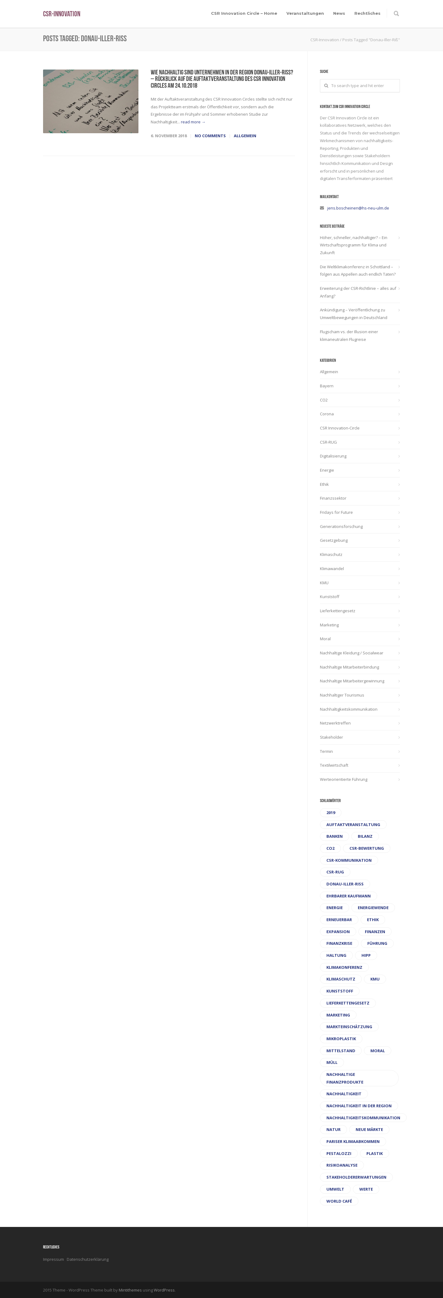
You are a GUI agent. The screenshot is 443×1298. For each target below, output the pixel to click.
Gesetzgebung (334, 540)
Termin (326, 751)
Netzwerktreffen (335, 723)
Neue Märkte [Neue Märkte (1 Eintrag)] (369, 1129)
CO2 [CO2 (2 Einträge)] (330, 848)
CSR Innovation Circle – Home (244, 13)
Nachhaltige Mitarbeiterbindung (349, 667)
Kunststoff (329, 596)
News (339, 13)
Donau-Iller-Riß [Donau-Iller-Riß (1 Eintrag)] (345, 884)
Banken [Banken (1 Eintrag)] (334, 836)
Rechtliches (367, 13)
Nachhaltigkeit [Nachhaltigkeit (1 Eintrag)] (343, 1093)
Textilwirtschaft (334, 765)
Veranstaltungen (305, 13)
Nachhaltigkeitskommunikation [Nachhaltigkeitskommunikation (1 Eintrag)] (363, 1117)
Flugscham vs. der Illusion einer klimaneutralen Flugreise (349, 335)
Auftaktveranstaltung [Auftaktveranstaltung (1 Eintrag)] (353, 824)
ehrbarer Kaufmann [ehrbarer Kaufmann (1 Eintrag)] (348, 896)
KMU (324, 582)
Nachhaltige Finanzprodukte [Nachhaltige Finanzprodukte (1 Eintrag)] (344, 1078)
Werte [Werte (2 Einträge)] (366, 1189)
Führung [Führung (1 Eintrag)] (377, 943)
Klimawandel (332, 568)
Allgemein (245, 135)
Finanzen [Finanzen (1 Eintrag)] (375, 931)
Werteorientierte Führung (343, 779)
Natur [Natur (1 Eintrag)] (333, 1129)
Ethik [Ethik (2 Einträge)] (373, 919)
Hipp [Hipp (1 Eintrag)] (366, 955)
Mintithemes (130, 1290)
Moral (325, 638)
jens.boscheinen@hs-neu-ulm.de (358, 208)
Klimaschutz (331, 554)
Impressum (54, 1259)
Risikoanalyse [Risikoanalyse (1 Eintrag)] (341, 1165)
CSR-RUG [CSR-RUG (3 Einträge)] (335, 872)
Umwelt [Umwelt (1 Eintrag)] (335, 1189)
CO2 (324, 400)
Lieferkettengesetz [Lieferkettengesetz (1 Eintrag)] (347, 1003)
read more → (193, 122)
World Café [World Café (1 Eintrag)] (339, 1201)
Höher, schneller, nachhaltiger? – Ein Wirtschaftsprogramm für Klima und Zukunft (353, 245)
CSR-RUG (328, 442)
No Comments (210, 135)
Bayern (326, 386)
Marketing (329, 625)
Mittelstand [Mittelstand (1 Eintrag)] (340, 1050)
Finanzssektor (333, 498)
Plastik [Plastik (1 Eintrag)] (374, 1153)
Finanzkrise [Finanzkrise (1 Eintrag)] (339, 943)
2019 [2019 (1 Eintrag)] (330, 812)
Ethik (324, 484)
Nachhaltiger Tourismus (342, 695)
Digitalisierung (333, 456)
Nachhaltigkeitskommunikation (348, 709)
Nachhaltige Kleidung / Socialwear (351, 653)
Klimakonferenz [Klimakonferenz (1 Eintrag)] (344, 967)
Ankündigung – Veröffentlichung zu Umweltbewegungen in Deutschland (353, 313)
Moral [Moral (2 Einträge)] (377, 1050)
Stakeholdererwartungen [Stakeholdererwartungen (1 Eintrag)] (356, 1177)
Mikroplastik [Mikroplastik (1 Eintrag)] (341, 1038)
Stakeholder (331, 737)
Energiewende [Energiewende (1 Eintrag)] (373, 907)
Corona (327, 414)
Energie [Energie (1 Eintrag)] (334, 907)
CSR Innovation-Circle (340, 428)
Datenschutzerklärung (88, 1259)
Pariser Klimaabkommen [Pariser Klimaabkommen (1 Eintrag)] (353, 1141)
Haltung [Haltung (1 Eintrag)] (336, 955)
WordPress (164, 1290)
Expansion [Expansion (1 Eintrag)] (338, 931)
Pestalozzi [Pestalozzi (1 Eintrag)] (338, 1153)
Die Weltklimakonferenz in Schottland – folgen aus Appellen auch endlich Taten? (358, 270)
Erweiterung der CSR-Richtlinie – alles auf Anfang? (358, 292)
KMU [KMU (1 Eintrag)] (375, 979)
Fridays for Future (336, 512)
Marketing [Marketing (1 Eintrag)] (338, 1015)
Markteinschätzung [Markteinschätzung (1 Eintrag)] (349, 1026)
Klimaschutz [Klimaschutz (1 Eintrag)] (340, 979)
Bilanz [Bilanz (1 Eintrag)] (365, 836)
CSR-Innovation (61, 14)
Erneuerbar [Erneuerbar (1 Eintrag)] (339, 919)
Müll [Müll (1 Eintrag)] (331, 1062)
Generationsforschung (341, 526)
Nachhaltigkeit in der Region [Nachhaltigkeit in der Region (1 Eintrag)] (359, 1105)
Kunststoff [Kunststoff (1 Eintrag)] (339, 991)
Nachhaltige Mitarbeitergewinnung (352, 681)
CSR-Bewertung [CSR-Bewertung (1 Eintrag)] (366, 848)
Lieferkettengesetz (337, 610)
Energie (327, 470)
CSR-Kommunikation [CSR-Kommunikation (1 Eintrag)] (349, 860)
